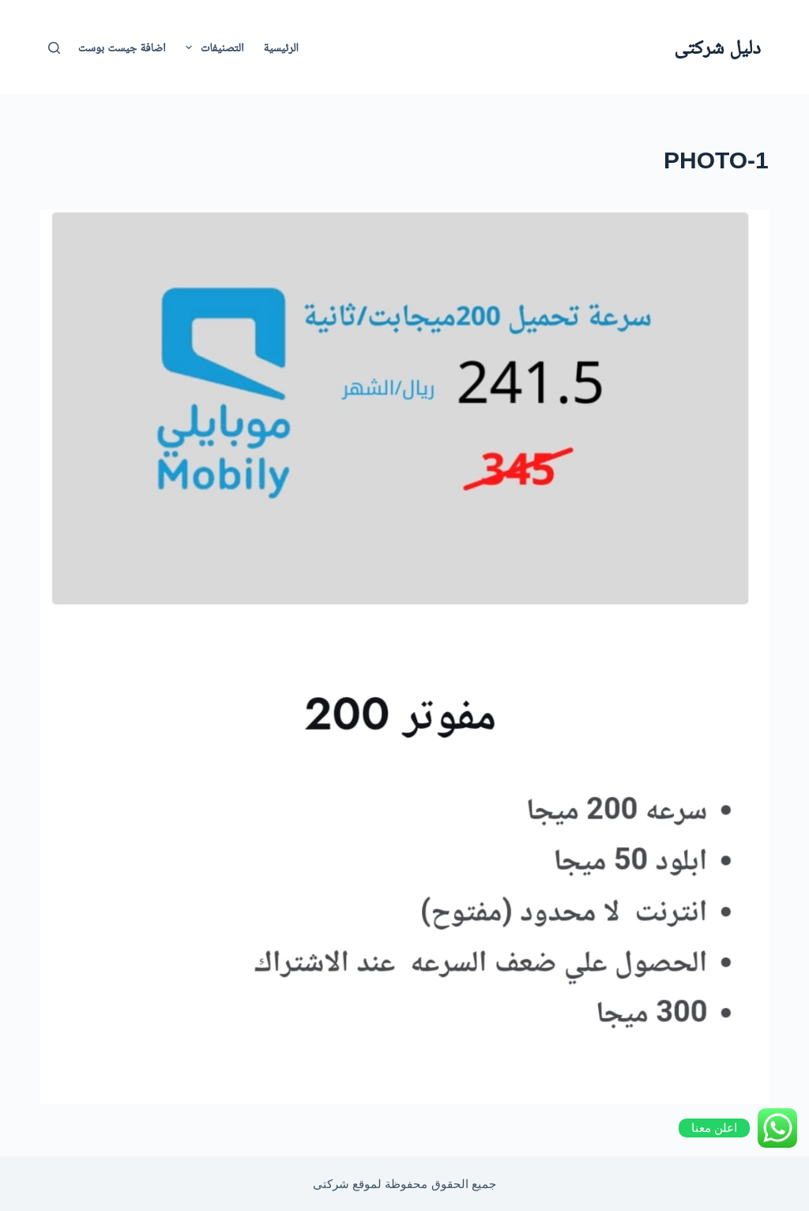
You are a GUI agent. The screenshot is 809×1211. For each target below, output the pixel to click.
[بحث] (54, 48)
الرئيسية (280, 47)
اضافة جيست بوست (122, 47)
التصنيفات (211, 47)
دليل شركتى (717, 47)
